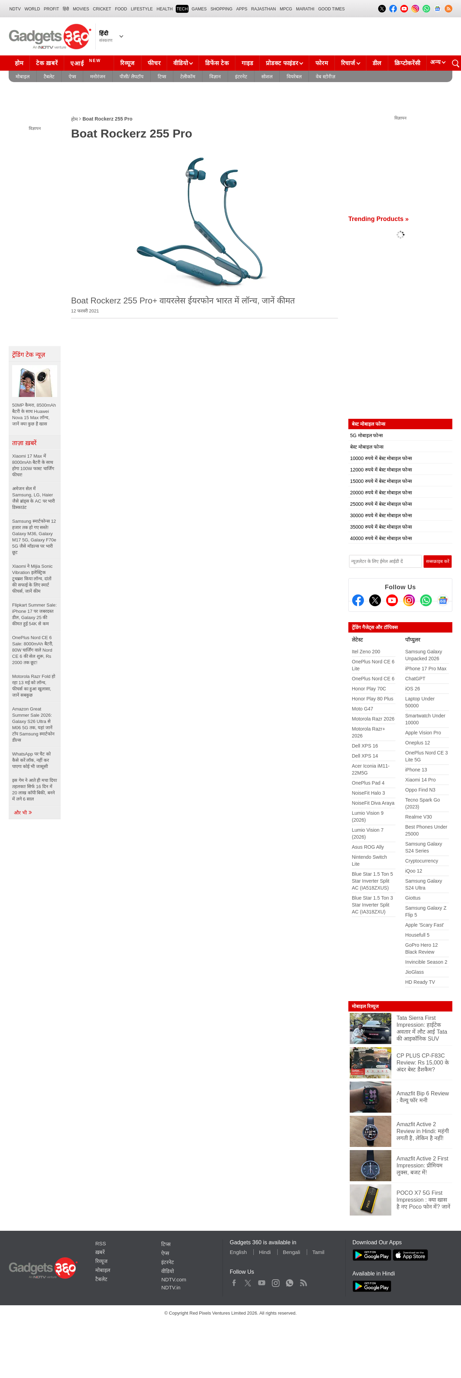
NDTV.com (173, 1279)
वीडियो (180, 63)
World (32, 9)
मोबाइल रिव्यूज (365, 1006)
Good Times (331, 9)
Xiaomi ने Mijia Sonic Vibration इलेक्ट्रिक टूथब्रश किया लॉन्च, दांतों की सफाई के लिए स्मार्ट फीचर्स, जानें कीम (32, 579)
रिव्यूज (127, 63)
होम (19, 63)
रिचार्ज (348, 63)
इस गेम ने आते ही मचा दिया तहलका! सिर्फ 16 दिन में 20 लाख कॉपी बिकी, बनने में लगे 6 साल (34, 790)
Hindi (265, 1252)
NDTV (15, 9)
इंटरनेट (241, 76)
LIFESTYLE (142, 9)
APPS (241, 9)
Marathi (305, 9)
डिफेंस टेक (217, 63)
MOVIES (81, 9)
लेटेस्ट (357, 640)
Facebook (234, 1281)
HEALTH (165, 9)
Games (199, 9)
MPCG (286, 9)
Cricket (102, 9)
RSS (100, 1243)
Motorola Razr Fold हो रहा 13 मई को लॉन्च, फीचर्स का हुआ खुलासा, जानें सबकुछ (33, 686)
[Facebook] (358, 600)
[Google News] (443, 600)
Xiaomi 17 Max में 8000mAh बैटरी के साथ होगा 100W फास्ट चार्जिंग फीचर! (33, 465)
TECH (182, 9)
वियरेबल (294, 76)
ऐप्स (72, 76)
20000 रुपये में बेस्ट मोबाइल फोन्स (381, 492)
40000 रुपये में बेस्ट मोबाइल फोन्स (381, 538)
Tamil (318, 1252)
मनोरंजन (97, 76)
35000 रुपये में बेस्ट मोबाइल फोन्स (381, 527)
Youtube (262, 1281)
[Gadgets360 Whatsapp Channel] (426, 600)
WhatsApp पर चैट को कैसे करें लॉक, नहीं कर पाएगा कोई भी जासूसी (31, 760)
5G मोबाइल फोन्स (366, 435)
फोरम (321, 63)
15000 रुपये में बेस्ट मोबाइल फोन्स (381, 481)
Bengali (291, 1252)
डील (377, 63)
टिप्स (162, 76)
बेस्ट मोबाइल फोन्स (366, 447)
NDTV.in (170, 1287)
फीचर (154, 63)
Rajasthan (263, 9)
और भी (23, 812)
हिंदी (66, 9)
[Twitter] (375, 600)
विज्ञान (215, 76)
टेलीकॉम (187, 76)
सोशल (266, 76)
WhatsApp (289, 1281)
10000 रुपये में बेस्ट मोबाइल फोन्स (381, 458)
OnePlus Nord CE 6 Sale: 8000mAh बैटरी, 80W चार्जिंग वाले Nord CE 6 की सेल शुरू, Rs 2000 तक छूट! (32, 650)
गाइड (247, 63)
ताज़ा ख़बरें (24, 443)
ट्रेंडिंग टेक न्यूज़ (28, 354)
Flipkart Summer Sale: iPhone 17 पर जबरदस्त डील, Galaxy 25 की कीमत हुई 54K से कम (34, 614)
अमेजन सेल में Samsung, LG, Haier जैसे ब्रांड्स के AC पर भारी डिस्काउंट (33, 498)
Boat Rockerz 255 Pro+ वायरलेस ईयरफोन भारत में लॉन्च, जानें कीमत (183, 300)
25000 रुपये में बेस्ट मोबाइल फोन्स (381, 504)
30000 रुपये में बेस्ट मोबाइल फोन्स (381, 515)
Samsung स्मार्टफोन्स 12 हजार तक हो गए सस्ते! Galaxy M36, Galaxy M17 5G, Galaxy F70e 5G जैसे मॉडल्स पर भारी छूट (34, 537)
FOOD (121, 9)
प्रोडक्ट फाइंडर (282, 63)
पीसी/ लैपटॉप (131, 76)
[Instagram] (409, 600)
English (238, 1252)
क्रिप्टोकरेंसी (407, 63)
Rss (303, 1281)
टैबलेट (49, 76)
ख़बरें (100, 1252)
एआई (86, 62)
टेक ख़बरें (47, 63)
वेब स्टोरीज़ (325, 76)
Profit (51, 9)
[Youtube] (392, 600)
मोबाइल (22, 76)
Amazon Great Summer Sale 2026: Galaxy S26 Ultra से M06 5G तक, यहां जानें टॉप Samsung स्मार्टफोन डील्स (33, 724)
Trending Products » (378, 218)
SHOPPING (221, 9)
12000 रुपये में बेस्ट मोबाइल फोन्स (381, 469)
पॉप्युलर (412, 640)
